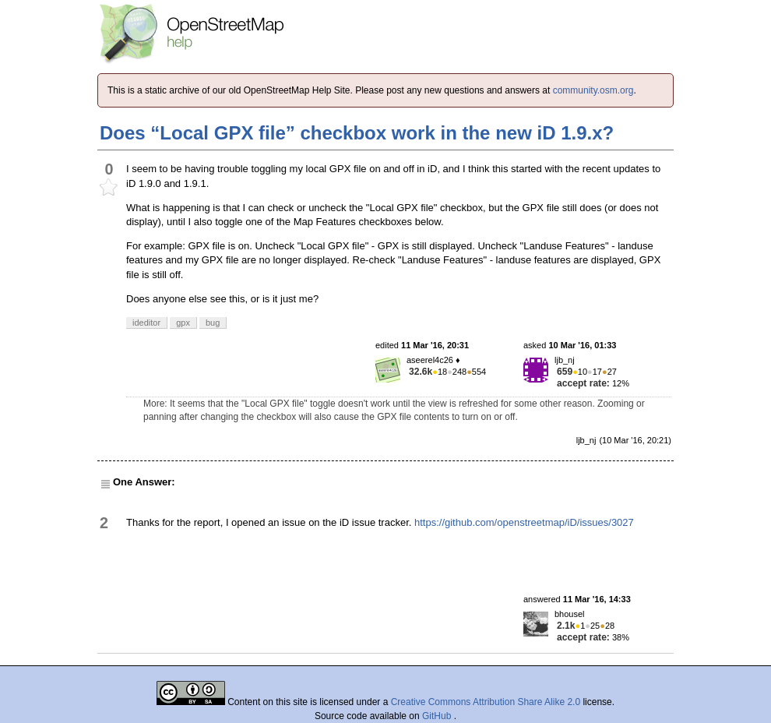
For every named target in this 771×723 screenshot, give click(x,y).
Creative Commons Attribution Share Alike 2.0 (485, 702)
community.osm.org (593, 90)
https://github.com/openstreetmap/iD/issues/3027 (524, 522)
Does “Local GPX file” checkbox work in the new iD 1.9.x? (357, 132)
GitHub (438, 716)
